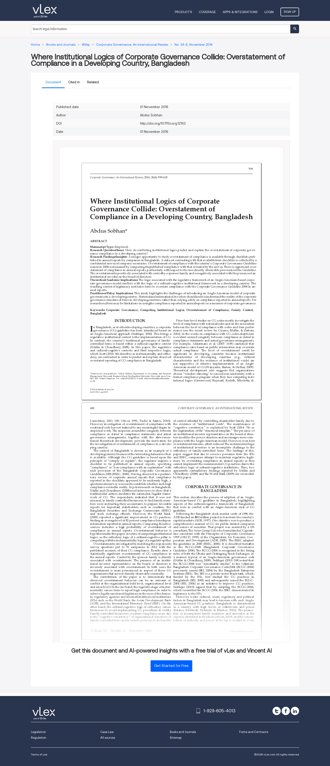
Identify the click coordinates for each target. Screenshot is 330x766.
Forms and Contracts (253, 732)
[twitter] (276, 711)
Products (183, 12)
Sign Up (290, 12)
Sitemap (176, 737)
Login (269, 12)
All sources (107, 737)
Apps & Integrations (240, 12)
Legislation (38, 732)
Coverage (207, 12)
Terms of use (39, 754)
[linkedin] (295, 711)
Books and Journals (183, 732)
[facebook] (286, 711)
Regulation (38, 737)
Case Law (107, 732)
